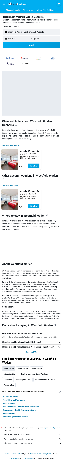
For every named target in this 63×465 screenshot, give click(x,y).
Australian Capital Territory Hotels (40, 454)
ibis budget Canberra (10, 397)
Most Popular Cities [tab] (23, 380)
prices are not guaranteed (53, 428)
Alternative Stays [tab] (10, 374)
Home (7, 454)
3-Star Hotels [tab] (9, 369)
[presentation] (16, 125)
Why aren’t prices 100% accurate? (33, 443)
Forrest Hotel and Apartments (14, 400)
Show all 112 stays (10, 185)
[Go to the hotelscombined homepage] (17, 3)
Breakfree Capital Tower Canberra (15, 417)
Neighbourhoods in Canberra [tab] (46, 380)
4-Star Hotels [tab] (23, 369)
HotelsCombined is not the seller (33, 434)
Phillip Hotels (29, 458)
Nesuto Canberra (9, 403)
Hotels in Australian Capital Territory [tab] (34, 374)
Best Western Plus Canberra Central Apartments (21, 407)
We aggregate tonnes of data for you (33, 439)
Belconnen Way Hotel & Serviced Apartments (19, 410)
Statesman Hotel (9, 413)
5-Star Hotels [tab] (37, 369)
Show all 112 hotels (10, 145)
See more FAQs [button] (31, 352)
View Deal (34, 166)
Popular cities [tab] (9, 385)
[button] (4, 3)
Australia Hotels (16, 454)
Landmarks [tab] (8, 380)
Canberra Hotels (14, 458)
